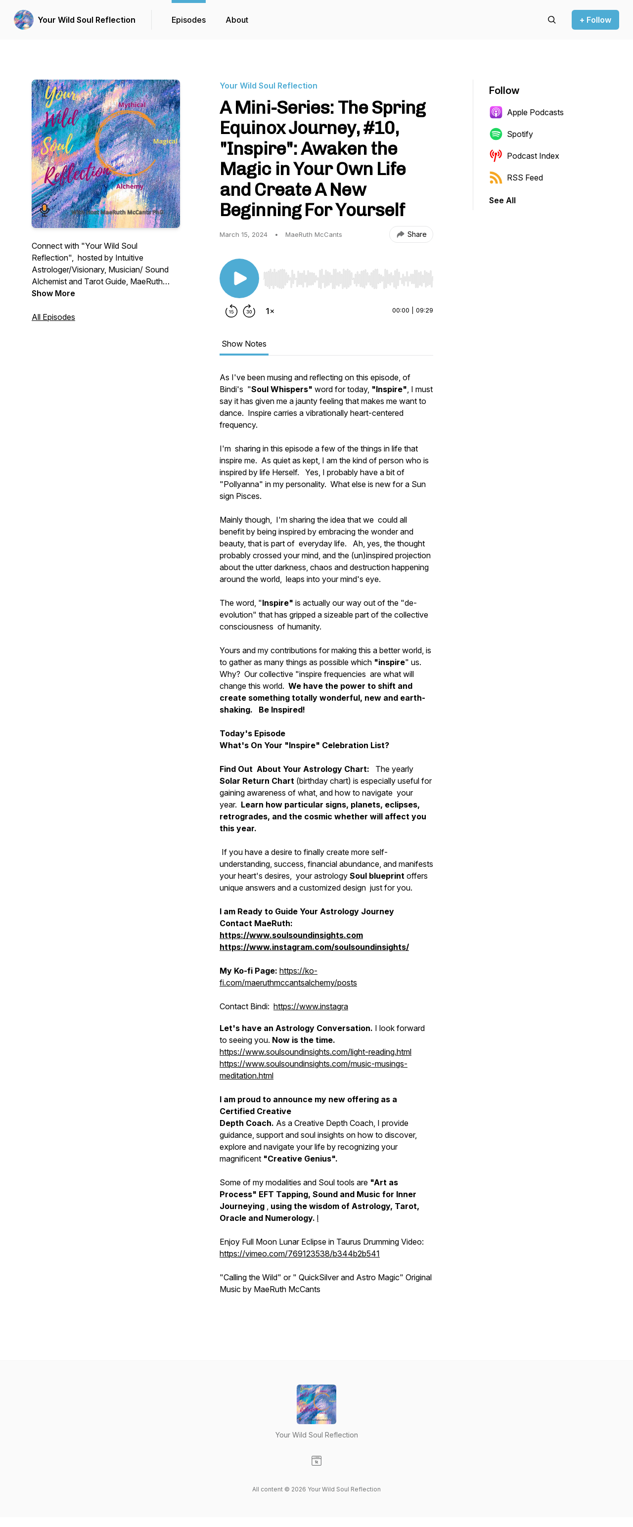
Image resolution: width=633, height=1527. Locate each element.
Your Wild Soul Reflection (87, 20)
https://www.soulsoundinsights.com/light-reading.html (315, 1052)
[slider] (348, 279)
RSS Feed (516, 177)
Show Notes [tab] (244, 344)
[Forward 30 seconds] (249, 311)
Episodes (189, 20)
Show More (53, 293)
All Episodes (53, 317)
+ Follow (595, 20)
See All (502, 200)
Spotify (511, 134)
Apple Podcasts (526, 112)
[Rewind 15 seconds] (231, 311)
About (237, 20)
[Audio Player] (348, 276)
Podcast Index (524, 156)
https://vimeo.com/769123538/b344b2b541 (300, 1253)
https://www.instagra (310, 1006)
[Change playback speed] (270, 311)
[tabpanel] (326, 838)
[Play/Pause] (239, 278)
